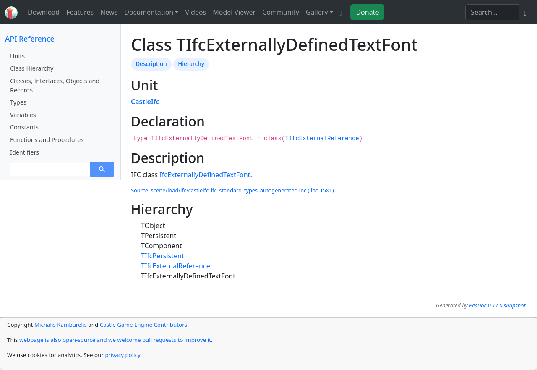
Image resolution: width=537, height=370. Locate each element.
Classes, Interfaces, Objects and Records (54, 85)
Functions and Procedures (46, 140)
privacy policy (122, 355)
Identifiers (24, 152)
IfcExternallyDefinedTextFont (204, 174)
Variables (23, 115)
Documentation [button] (148, 12)
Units (17, 56)
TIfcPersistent (162, 255)
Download (44, 12)
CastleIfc (145, 101)
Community (280, 12)
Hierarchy (191, 64)
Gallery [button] (317, 12)
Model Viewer (234, 12)
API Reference (30, 39)
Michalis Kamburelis (60, 324)
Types (18, 102)
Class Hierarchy (31, 68)
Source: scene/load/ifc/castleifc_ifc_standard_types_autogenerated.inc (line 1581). (233, 190)
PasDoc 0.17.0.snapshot (497, 305)
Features (80, 12)
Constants (24, 127)
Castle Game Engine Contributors (143, 324)
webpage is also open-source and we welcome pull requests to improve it (115, 340)
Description (151, 64)
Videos (195, 12)
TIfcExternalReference (322, 138)
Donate (367, 12)
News (108, 12)
